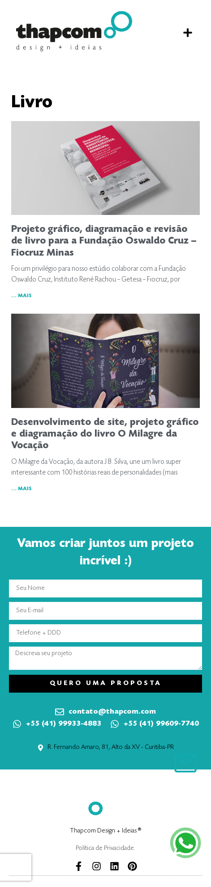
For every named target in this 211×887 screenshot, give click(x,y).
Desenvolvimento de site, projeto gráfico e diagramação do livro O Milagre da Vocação (104, 434)
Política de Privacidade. (105, 848)
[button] (187, 32)
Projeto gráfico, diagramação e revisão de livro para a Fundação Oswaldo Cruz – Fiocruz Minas (103, 241)
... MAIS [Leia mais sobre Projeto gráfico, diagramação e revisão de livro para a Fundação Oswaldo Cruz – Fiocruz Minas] (21, 295)
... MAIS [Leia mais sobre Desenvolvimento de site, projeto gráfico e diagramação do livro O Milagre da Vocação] (21, 489)
